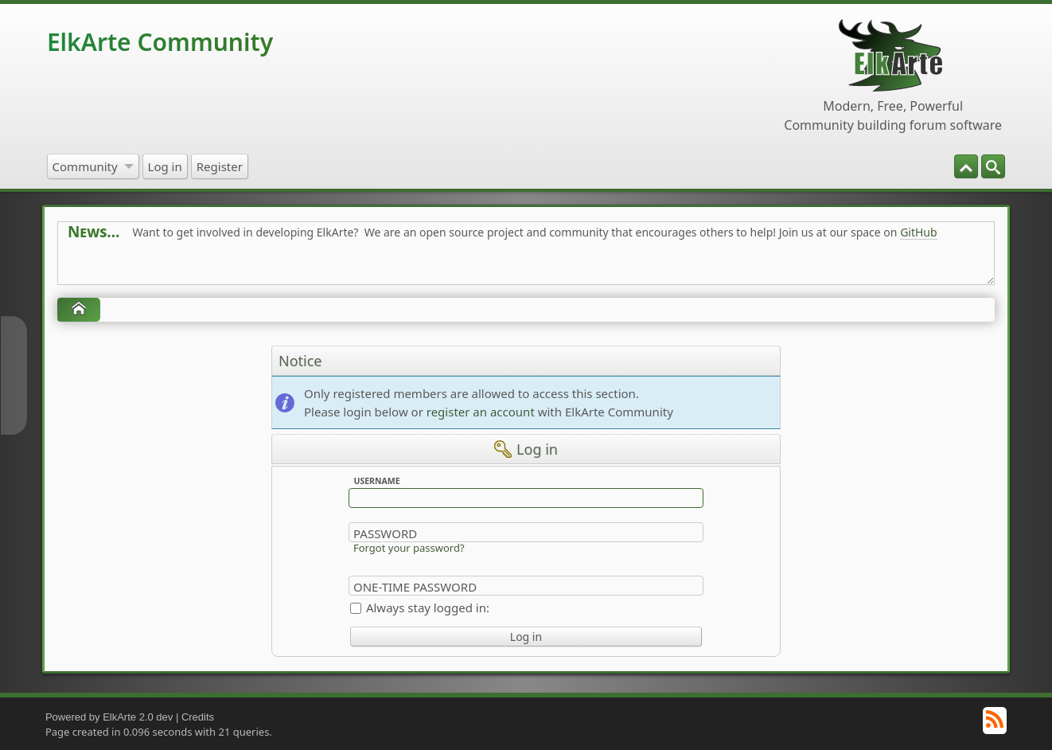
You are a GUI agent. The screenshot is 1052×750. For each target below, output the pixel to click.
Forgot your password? (409, 548)
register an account (481, 412)
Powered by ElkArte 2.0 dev (109, 717)
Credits (197, 717)
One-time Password (415, 587)
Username (376, 480)
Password (385, 533)
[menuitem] (993, 166)
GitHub (918, 232)
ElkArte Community (160, 41)
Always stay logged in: (427, 607)
